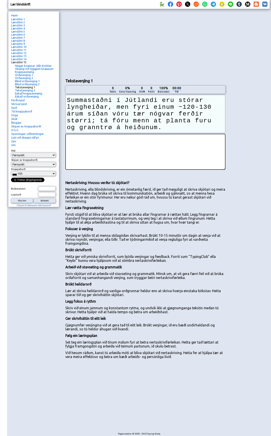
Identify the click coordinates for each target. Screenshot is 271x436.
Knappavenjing (24, 71)
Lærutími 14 (18, 59)
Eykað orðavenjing (27, 96)
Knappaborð (18, 169)
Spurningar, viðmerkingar (27, 133)
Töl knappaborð (21, 111)
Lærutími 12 (18, 52)
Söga (14, 115)
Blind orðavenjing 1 (27, 81)
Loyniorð (16, 194)
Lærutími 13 (18, 56)
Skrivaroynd (19, 103)
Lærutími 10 (18, 46)
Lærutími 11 (18, 49)
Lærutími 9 (18, 43)
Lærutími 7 (18, 37)
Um (13, 145)
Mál (13, 150)
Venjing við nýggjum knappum (34, 68)
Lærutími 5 (18, 31)
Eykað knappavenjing (28, 93)
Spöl (14, 107)
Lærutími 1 (18, 19)
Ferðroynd (18, 100)
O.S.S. (15, 130)
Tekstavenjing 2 (25, 90)
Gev (13, 141)
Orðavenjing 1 (24, 74)
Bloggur (16, 122)
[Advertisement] (117, 43)
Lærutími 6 (18, 34)
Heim (14, 15)
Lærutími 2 (18, 22)
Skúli (14, 118)
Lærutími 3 (18, 25)
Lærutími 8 (18, 40)
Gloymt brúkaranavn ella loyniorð (34, 205)
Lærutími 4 (18, 28)
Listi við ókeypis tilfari (25, 137)
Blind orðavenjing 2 (27, 84)
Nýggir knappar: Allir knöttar (33, 65)
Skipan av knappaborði (26, 126)
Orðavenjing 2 (24, 78)
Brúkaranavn (18, 188)
